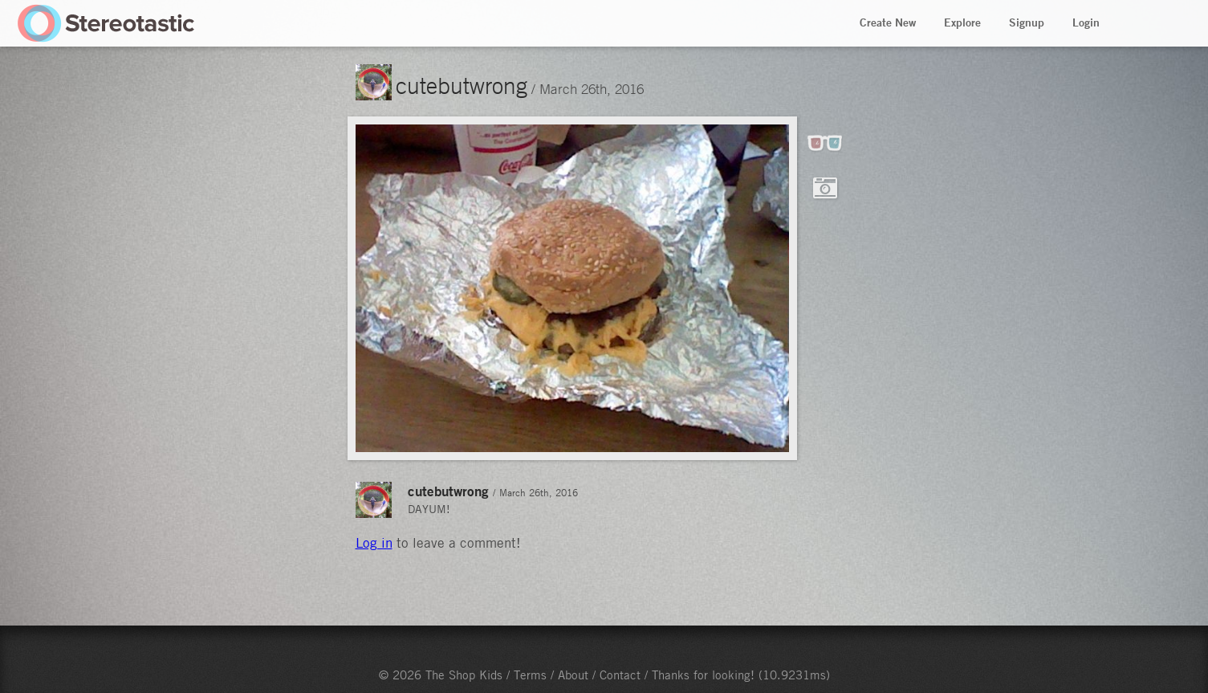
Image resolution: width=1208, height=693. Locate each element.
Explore (962, 22)
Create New (888, 22)
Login (1086, 22)
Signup (1026, 22)
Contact (620, 674)
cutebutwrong (461, 85)
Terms (530, 674)
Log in (374, 543)
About (573, 674)
